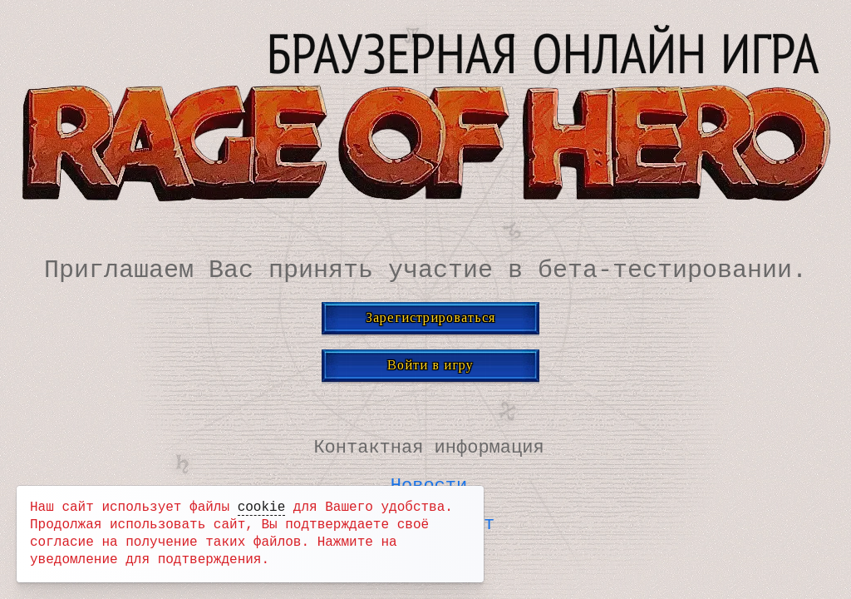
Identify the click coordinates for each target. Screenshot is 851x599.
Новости (429, 485)
